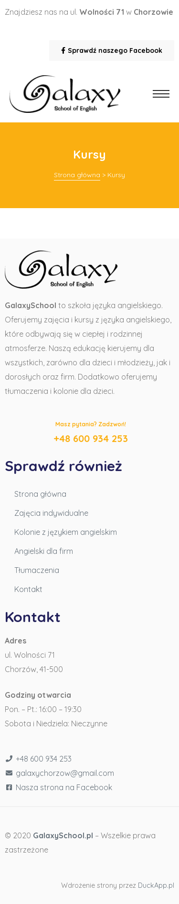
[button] (111, 50)
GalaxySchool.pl (63, 835)
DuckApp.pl (156, 885)
